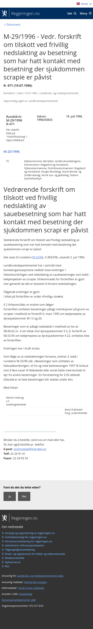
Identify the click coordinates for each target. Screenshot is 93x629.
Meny (83, 13)
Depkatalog (25, 594)
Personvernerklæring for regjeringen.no (28, 541)
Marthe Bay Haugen (35, 582)
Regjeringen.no (24, 13)
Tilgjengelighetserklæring (20, 549)
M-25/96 (37, 257)
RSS (7, 566)
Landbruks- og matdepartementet (59, 93)
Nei (24, 496)
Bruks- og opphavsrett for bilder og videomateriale (35, 554)
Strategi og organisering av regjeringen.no (30, 533)
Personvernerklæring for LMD (19, 600)
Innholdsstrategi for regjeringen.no (25, 537)
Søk (69, 13)
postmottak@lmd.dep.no (30, 449)
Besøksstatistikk (14, 558)
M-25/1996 (12, 151)
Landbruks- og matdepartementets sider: (40, 575)
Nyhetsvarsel (12, 562)
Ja (9, 496)
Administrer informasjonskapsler (24, 545)
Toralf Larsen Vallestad (31, 588)
